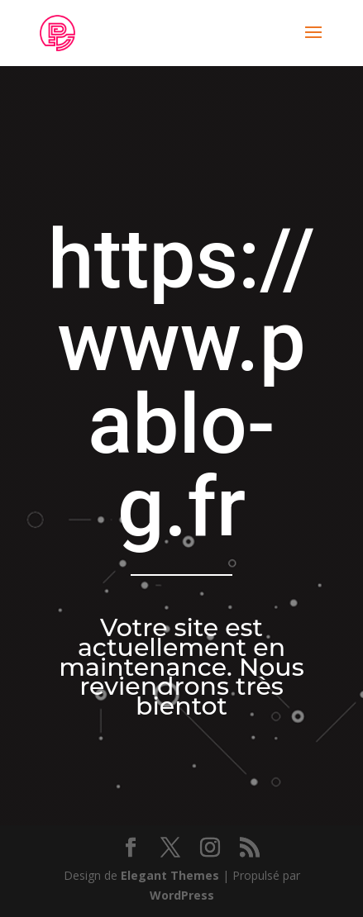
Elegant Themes (170, 875)
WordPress (182, 895)
